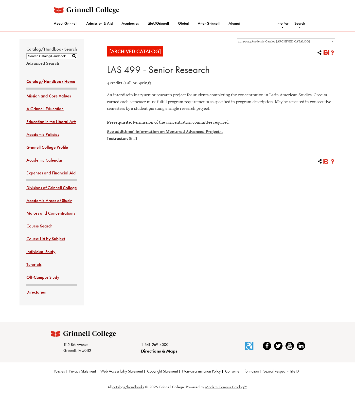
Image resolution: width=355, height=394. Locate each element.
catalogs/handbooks (128, 387)
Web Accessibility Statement (121, 371)
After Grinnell (209, 23)
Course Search (39, 226)
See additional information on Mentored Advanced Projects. (165, 131)
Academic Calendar (44, 160)
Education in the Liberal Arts (51, 121)
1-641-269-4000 (154, 344)
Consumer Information (242, 371)
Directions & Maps (159, 351)
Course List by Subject (45, 239)
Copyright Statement (162, 371)
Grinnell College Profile (47, 147)
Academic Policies (42, 134)
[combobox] (286, 41)
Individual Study (40, 251)
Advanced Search (42, 63)
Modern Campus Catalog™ (226, 387)
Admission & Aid (99, 23)
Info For (282, 23)
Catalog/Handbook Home (50, 81)
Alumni (234, 23)
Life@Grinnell (158, 23)
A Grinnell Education (45, 109)
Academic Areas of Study (49, 200)
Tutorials (33, 264)
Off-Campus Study (42, 277)
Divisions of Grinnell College (51, 187)
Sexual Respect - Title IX (281, 371)
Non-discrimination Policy (201, 371)
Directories (36, 292)
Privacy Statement (82, 371)
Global (183, 23)
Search (299, 23)
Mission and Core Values (48, 96)
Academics (130, 23)
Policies (59, 371)
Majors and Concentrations (50, 213)
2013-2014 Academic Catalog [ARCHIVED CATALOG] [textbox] (274, 41)
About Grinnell (65, 23)
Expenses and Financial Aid (51, 173)
